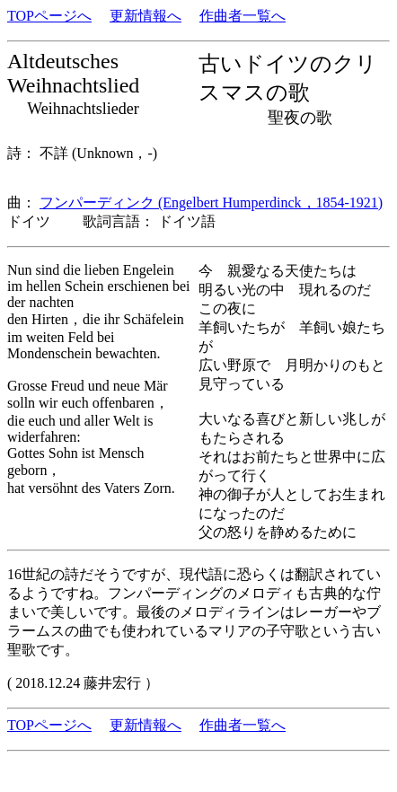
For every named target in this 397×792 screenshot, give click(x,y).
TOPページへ (49, 15)
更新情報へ (145, 15)
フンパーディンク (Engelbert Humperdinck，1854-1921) (211, 202)
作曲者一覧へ (242, 15)
